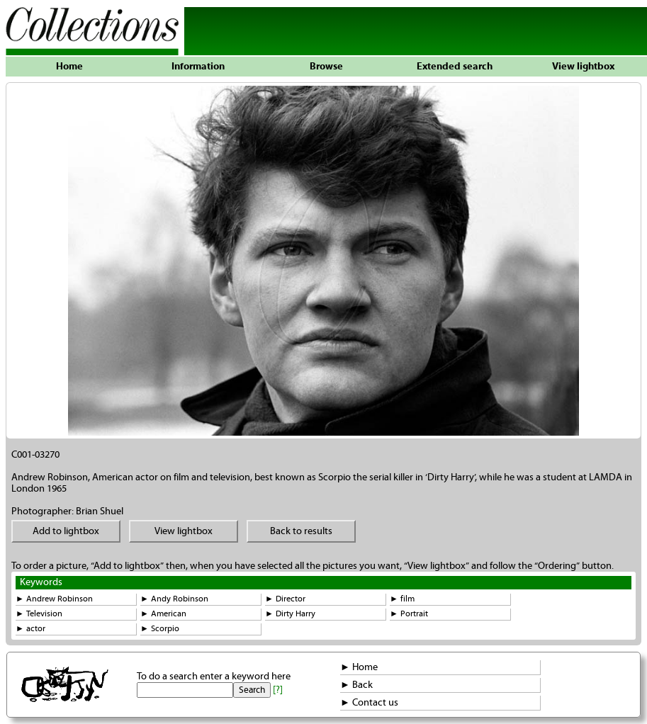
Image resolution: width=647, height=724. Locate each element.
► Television (39, 613)
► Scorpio (159, 628)
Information (198, 66)
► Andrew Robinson (54, 599)
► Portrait (409, 613)
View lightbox (583, 66)
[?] (278, 690)
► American (163, 613)
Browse (326, 66)
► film (402, 599)
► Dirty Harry (290, 613)
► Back (356, 685)
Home (69, 66)
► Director (285, 599)
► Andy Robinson (174, 599)
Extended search (455, 66)
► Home (359, 667)
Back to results (301, 531)
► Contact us (369, 702)
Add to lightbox (66, 531)
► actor (30, 628)
